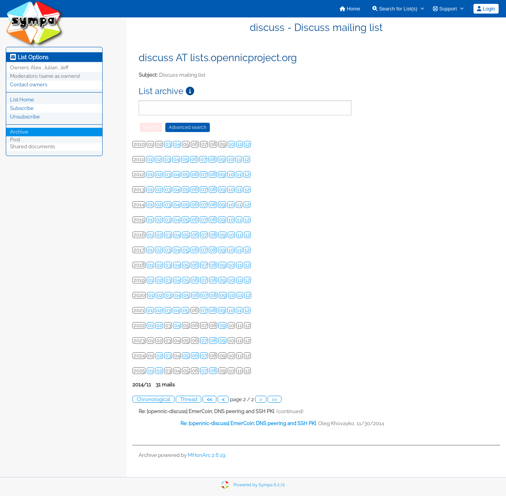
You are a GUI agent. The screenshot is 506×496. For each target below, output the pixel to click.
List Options (29, 57)
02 (158, 159)
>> (274, 399)
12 (247, 144)
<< (209, 399)
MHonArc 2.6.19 (206, 455)
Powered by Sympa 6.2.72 (259, 484)
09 (222, 159)
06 (194, 159)
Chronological (153, 399)
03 (168, 144)
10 (231, 144)
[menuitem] (349, 8)
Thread (188, 399)
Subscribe (22, 108)
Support (445, 9)
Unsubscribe (25, 117)
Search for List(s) (394, 9)
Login (486, 9)
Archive (19, 132)
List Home (22, 100)
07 (203, 159)
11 (239, 144)
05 (185, 159)
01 (150, 159)
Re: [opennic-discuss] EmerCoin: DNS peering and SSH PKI (248, 423)
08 (212, 159)
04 (177, 144)
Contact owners (28, 85)
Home (350, 9)
